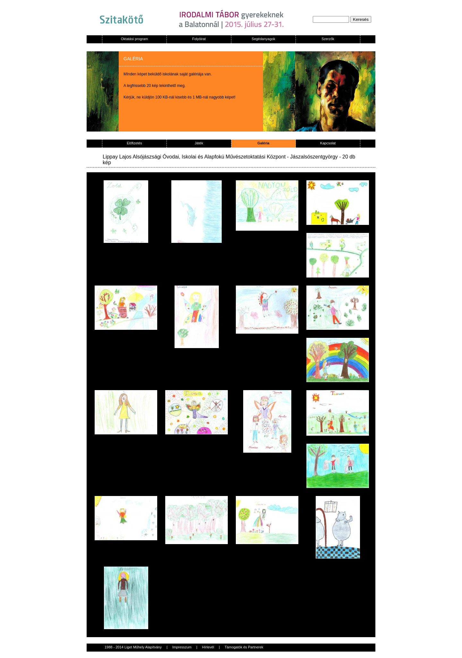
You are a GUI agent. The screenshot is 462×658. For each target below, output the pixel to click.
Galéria (263, 143)
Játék (199, 143)
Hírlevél (208, 647)
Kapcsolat (328, 143)
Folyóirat (199, 39)
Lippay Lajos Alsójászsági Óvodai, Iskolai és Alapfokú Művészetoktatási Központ (194, 156)
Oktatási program (134, 39)
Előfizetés (134, 143)
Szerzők (327, 39)
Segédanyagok (263, 39)
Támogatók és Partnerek (244, 647)
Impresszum (182, 647)
